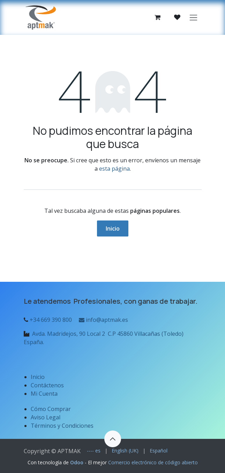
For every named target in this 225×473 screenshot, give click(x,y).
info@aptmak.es (102, 320)
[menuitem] (93, 450)
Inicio (113, 228)
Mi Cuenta (44, 393)
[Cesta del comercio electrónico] (158, 17)
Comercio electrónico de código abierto (153, 462)
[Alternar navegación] (193, 17)
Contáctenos (47, 385)
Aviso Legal (46, 417)
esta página (114, 168)
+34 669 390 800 (51, 320)
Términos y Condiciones (62, 425)
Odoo (77, 462)
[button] (112, 439)
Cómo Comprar (51, 409)
